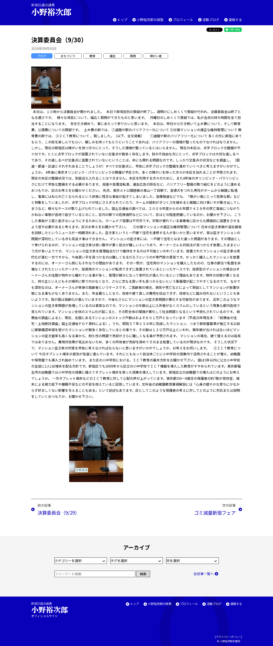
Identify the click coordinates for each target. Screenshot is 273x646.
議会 (113, 56)
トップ (122, 19)
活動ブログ (210, 19)
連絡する (235, 19)
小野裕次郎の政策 (150, 19)
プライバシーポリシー (228, 636)
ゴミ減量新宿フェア (215, 512)
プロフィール (183, 19)
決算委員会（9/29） (58, 512)
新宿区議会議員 (54, 10)
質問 (133, 56)
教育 (92, 56)
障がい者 (156, 56)
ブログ (41, 56)
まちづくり (68, 56)
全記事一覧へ (204, 573)
